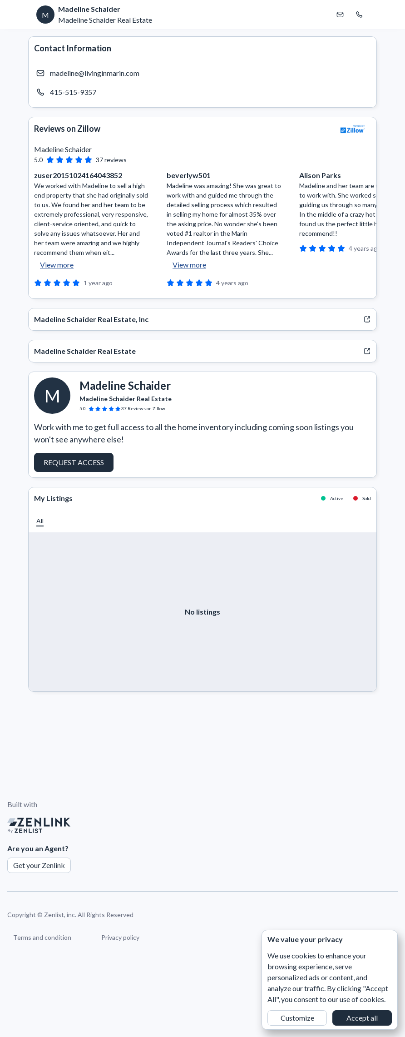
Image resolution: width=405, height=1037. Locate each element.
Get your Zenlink (39, 865)
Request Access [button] (74, 462)
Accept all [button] (362, 1017)
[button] (39, 521)
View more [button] (57, 264)
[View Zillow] (353, 129)
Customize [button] (297, 1017)
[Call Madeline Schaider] (359, 14)
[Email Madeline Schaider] (340, 14)
